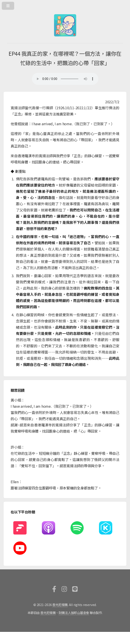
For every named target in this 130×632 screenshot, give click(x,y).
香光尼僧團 (60, 604)
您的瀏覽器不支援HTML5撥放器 (65, 79)
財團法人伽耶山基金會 (74, 612)
